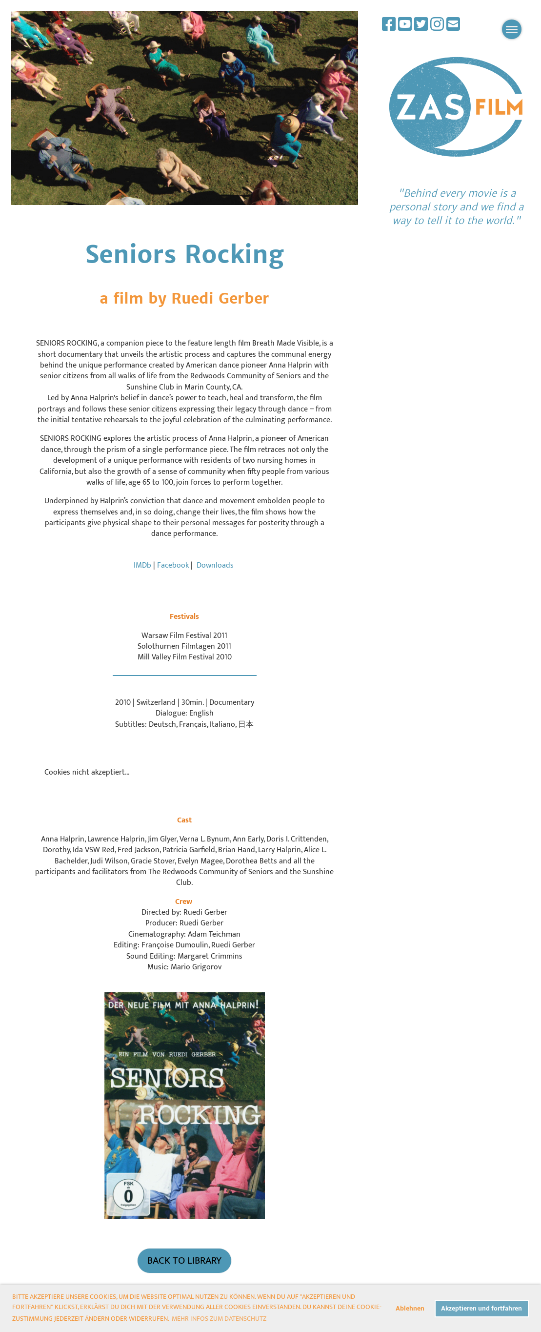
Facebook (174, 565)
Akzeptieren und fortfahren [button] (481, 1308)
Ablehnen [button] (410, 1308)
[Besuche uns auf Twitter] (421, 25)
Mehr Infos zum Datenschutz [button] (219, 1318)
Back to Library (184, 1260)
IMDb (142, 565)
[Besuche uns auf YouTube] (405, 25)
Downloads (215, 565)
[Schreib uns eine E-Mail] (453, 25)
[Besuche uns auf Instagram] (437, 25)
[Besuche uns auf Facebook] (389, 25)
